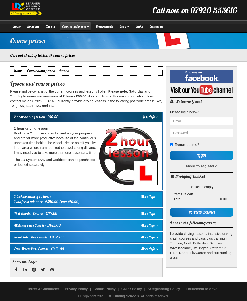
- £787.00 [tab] (86, 213)
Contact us (156, 26)
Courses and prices (75, 26)
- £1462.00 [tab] (86, 237)
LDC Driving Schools (122, 296)
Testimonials (104, 26)
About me (33, 26)
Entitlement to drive (201, 289)
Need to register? (201, 166)
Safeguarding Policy (164, 289)
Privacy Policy (76, 289)
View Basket (201, 212)
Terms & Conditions (43, 289)
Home (17, 26)
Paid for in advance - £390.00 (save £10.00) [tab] (86, 199)
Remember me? (184, 145)
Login (201, 155)
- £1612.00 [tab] (86, 249)
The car (50, 26)
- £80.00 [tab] (86, 117)
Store (124, 26)
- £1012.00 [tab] (86, 225)
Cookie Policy (104, 289)
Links (139, 26)
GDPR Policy (131, 289)
